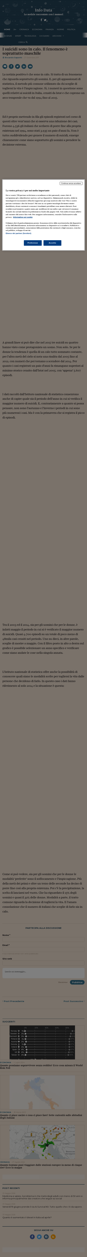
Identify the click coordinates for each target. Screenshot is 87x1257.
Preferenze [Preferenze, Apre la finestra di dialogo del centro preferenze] (33, 243)
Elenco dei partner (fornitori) (18, 233)
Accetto (52, 243)
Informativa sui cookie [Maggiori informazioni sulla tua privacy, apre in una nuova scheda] (22, 217)
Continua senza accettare (71, 183)
